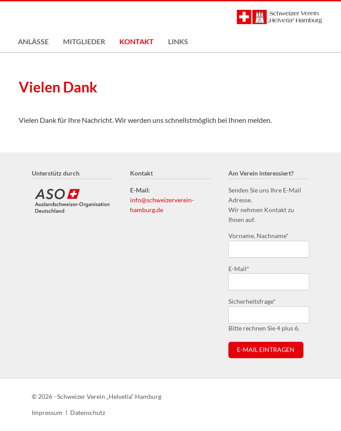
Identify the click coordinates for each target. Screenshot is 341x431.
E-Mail (242, 268)
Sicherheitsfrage (252, 301)
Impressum (47, 412)
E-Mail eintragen (266, 349)
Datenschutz (87, 412)
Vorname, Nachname (258, 235)
